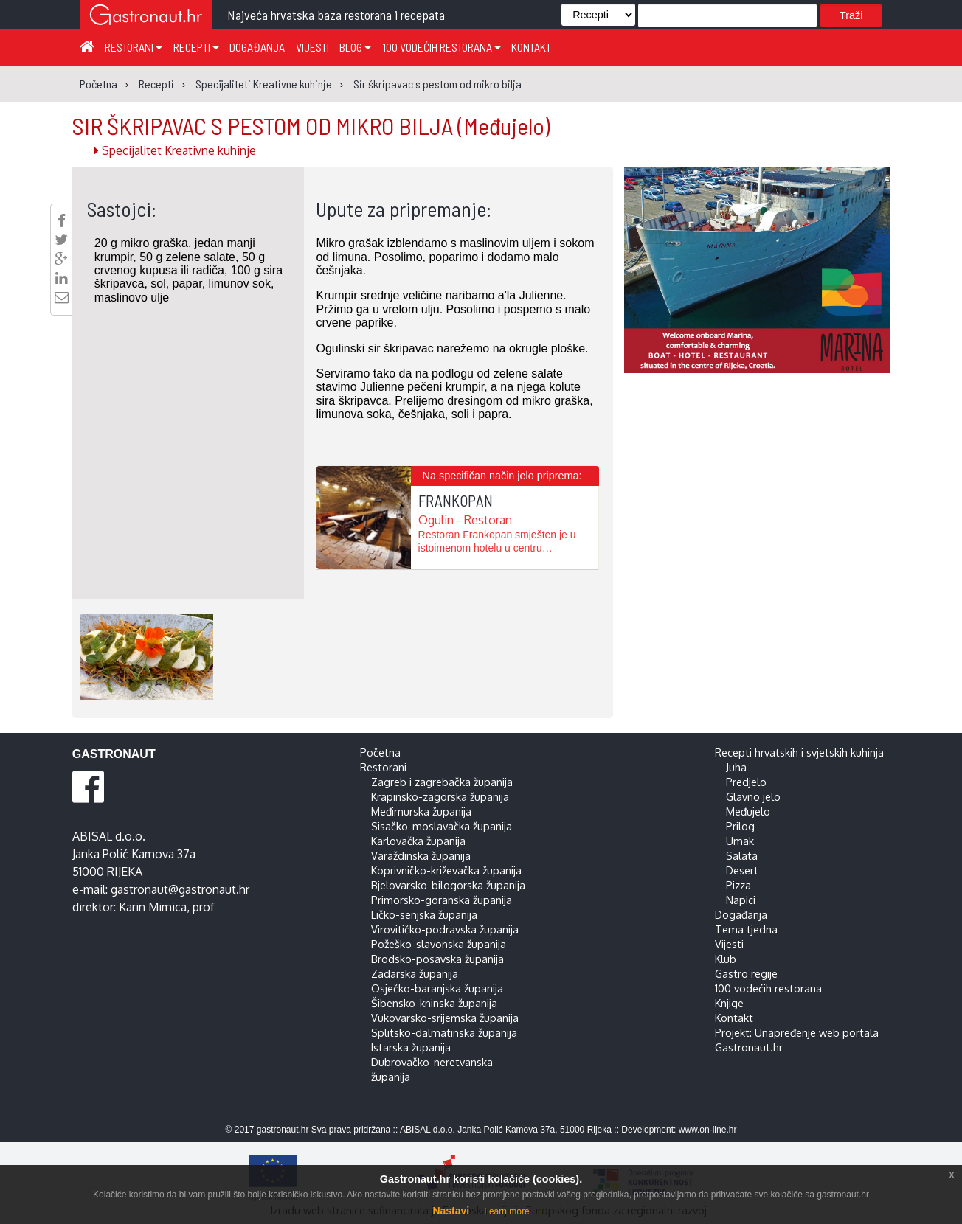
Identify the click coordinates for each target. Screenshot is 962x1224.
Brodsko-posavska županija (437, 958)
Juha (736, 766)
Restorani (133, 47)
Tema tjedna (746, 929)
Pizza (738, 884)
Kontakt (531, 47)
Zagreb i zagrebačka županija (442, 781)
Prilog (740, 825)
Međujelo (748, 811)
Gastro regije (746, 973)
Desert (742, 870)
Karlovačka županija (418, 840)
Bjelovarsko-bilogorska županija (448, 884)
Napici (740, 899)
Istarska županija (411, 1047)
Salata (742, 855)
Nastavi (450, 1211)
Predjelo (746, 781)
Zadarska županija (414, 973)
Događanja (257, 47)
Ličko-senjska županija (424, 914)
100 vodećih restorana (441, 47)
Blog (355, 47)
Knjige (729, 1002)
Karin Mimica (153, 907)
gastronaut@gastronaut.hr (180, 889)
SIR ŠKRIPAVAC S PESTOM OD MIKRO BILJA (311, 125)
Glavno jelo (753, 796)
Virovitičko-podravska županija (445, 929)
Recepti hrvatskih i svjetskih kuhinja (799, 752)
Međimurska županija (421, 811)
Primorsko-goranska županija (441, 899)
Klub (725, 958)
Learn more (506, 1211)
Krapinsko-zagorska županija (440, 796)
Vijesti (312, 47)
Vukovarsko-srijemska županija (445, 1017)
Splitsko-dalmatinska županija (444, 1032)
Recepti (196, 47)
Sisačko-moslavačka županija (441, 825)
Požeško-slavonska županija (438, 943)
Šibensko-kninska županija (434, 1002)
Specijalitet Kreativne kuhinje (175, 150)
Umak (740, 840)
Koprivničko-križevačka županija (446, 870)
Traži (851, 15)
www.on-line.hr (708, 1129)
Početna (380, 752)
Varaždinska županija (421, 855)
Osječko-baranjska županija (437, 988)
